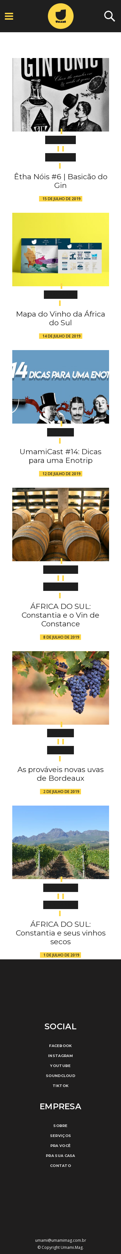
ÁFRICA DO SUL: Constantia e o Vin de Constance (60, 615)
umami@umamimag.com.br (60, 1240)
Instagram (60, 1055)
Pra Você (60, 1145)
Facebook (60, 1045)
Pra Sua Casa (60, 1155)
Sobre (60, 1125)
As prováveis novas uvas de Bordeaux (60, 774)
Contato (60, 1165)
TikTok (61, 1085)
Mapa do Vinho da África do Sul (60, 318)
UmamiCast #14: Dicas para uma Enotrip (60, 456)
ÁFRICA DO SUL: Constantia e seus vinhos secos (61, 933)
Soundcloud (60, 1075)
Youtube (60, 1065)
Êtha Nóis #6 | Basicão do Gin (60, 181)
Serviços (60, 1135)
